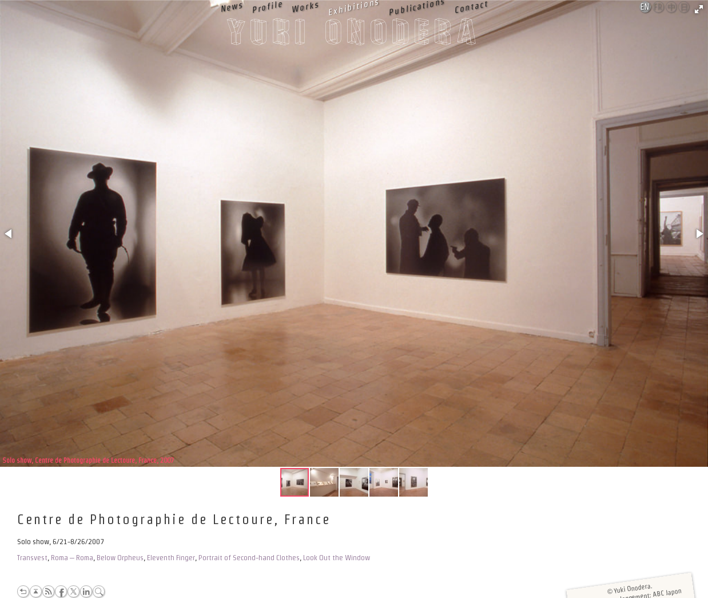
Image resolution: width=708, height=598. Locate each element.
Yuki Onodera (354, 35)
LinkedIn (86, 591)
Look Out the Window (336, 557)
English (646, 6)
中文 (671, 7)
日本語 (684, 7)
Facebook (61, 591)
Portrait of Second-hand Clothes (249, 557)
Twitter (73, 591)
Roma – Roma (72, 557)
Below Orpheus (120, 557)
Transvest (32, 557)
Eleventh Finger (171, 557)
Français (659, 6)
